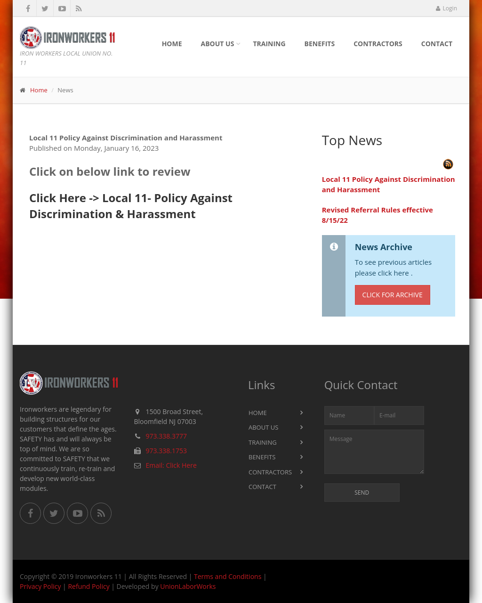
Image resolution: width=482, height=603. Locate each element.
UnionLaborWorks (188, 586)
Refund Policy (88, 586)
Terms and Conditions (227, 576)
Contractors (377, 43)
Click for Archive (392, 294)
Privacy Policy (40, 586)
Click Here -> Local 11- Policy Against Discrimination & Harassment (131, 205)
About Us (217, 43)
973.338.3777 (166, 436)
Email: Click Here (171, 465)
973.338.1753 (166, 450)
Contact (436, 43)
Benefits (320, 43)
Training (269, 43)
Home (172, 43)
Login (446, 8)
